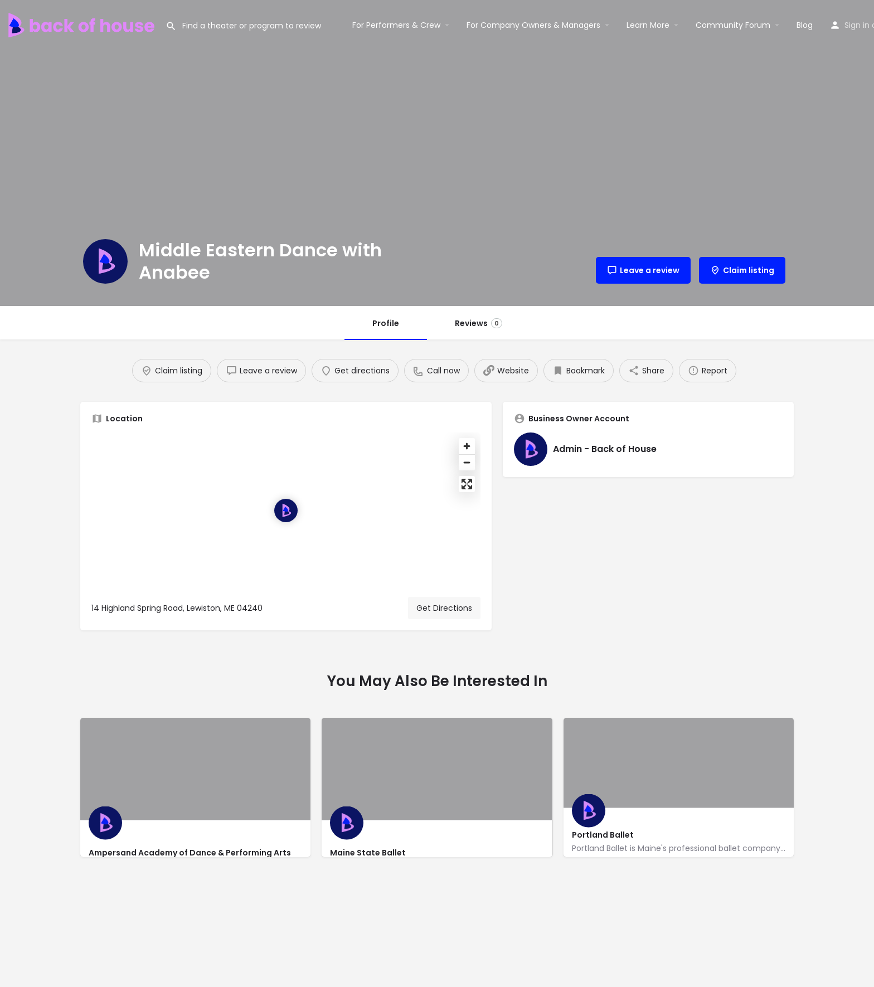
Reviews (478, 323)
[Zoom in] (467, 446)
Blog (805, 25)
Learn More (648, 25)
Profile (385, 323)
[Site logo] (82, 24)
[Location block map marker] (286, 510)
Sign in (857, 25)
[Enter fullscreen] (467, 484)
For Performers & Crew (396, 25)
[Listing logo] (105, 261)
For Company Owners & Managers (533, 25)
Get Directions (444, 608)
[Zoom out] (467, 462)
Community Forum (733, 25)
